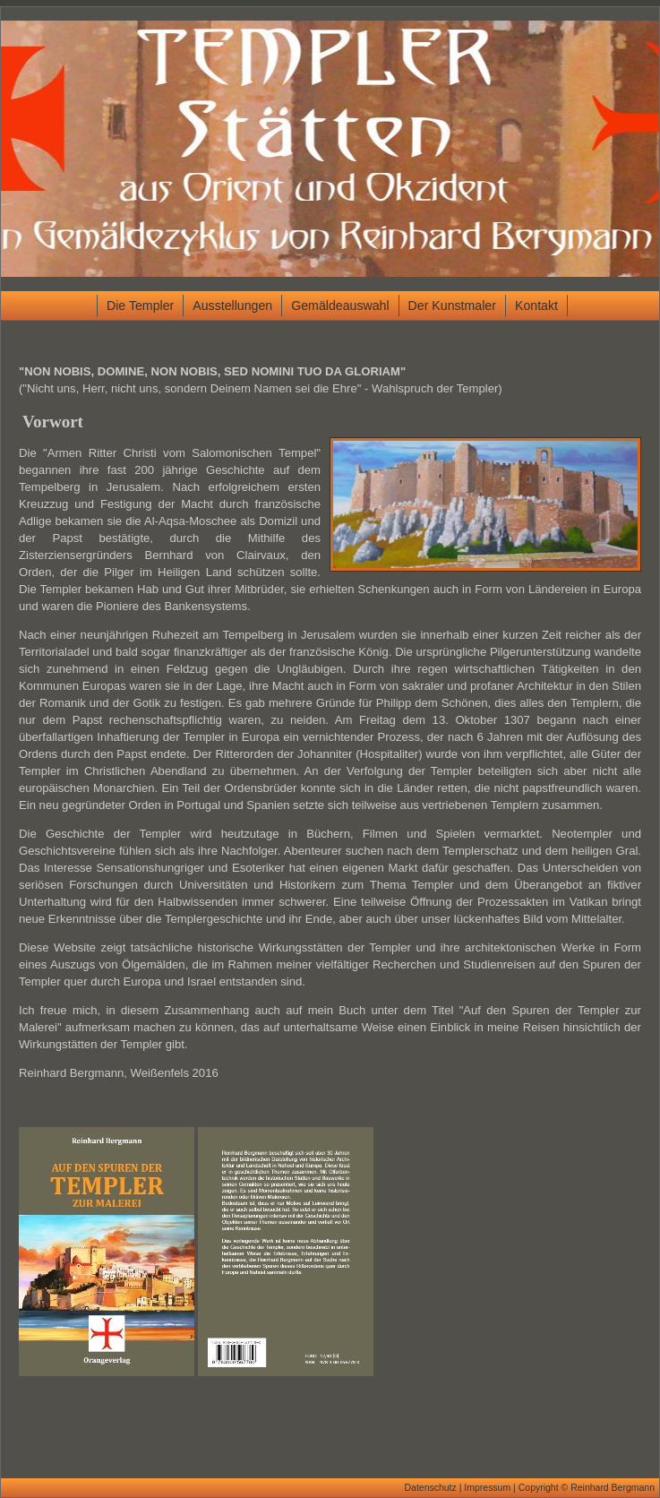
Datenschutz (430, 1488)
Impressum (487, 1488)
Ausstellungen (232, 305)
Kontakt (536, 305)
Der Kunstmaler (452, 305)
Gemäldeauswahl (340, 305)
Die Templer (140, 305)
